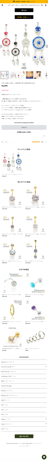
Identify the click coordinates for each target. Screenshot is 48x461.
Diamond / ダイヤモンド (7, 362)
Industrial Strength (6, 386)
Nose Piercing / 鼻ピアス (7, 367)
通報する (44, 136)
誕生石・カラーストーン (7, 381)
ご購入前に (24, 10)
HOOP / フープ (5, 400)
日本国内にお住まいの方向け (24, 132)
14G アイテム (4, 414)
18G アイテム (4, 405)
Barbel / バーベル (5, 419)
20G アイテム (5, 429)
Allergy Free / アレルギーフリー (9, 395)
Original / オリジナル (6, 390)
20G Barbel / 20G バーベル (8, 376)
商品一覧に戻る (24, 436)
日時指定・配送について (24, 17)
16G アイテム (4, 409)
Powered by (24, 446)
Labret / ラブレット (6, 424)
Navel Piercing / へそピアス (8, 371)
